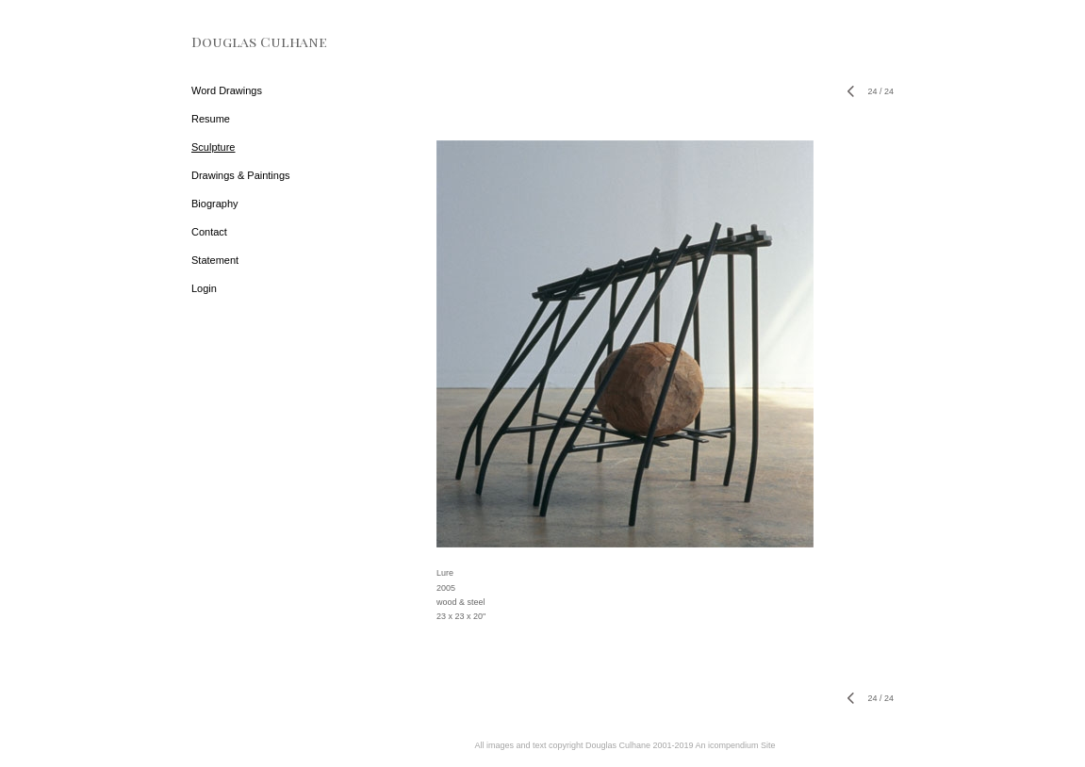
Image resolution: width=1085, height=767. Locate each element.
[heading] (238, 42)
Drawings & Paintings (240, 175)
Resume (210, 118)
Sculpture (213, 147)
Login (204, 288)
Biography (214, 203)
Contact (209, 231)
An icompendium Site (736, 745)
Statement (214, 260)
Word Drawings (226, 90)
